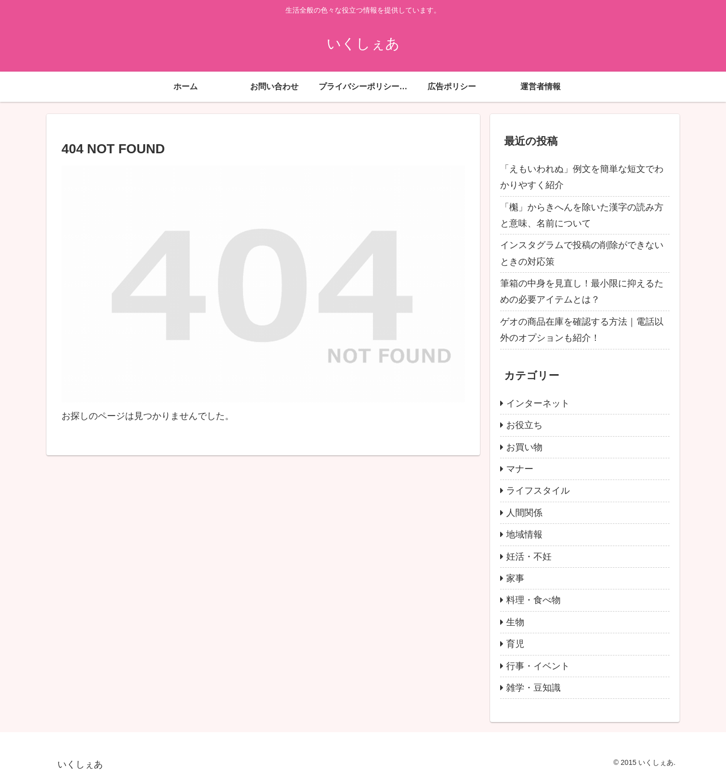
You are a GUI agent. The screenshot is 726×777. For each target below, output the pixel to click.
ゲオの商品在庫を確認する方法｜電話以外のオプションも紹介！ (581, 330)
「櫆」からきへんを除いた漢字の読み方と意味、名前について (581, 215)
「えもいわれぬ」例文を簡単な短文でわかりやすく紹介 (581, 177)
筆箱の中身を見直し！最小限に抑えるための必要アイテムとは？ (581, 291)
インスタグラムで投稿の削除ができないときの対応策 (581, 253)
